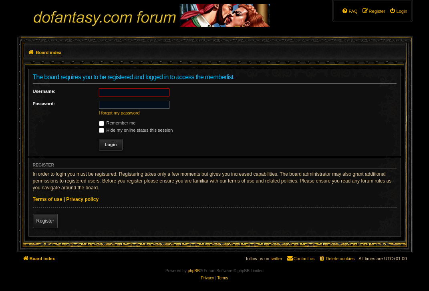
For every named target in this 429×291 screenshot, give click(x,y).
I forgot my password (119, 112)
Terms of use (47, 199)
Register (45, 221)
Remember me (117, 122)
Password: (44, 103)
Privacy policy (82, 199)
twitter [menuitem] (276, 258)
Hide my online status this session (136, 130)
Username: (44, 91)
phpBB (194, 271)
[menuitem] (398, 11)
